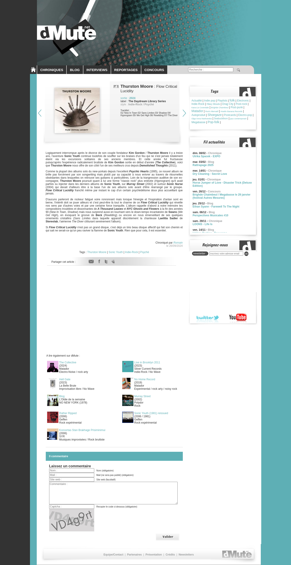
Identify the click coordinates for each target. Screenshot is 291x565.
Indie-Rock (131, 252)
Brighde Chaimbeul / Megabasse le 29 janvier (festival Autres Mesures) (222, 196)
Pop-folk (213, 122)
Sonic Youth (115, 252)
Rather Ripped (68, 413)
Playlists (222, 100)
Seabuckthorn (221, 118)
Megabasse (199, 122)
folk (232, 100)
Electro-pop (245, 115)
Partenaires (134, 554)
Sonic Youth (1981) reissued (151, 413)
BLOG (75, 70)
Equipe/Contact (113, 554)
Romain (178, 242)
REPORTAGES (126, 70)
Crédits (170, 554)
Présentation (153, 554)
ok (246, 253)
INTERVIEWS (97, 70)
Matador (197, 111)
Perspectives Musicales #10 (210, 215)
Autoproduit (198, 115)
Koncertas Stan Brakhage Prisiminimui (82, 430)
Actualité (197, 100)
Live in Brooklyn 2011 (147, 362)
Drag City (228, 104)
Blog (62, 396)
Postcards (230, 115)
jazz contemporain (238, 119)
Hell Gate (65, 379)
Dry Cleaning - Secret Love (210, 173)
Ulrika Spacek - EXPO (206, 156)
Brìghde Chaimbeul (219, 107)
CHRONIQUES (51, 70)
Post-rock (241, 104)
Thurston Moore (96, 252)
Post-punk (237, 107)
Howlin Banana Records (231, 111)
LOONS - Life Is (203, 224)
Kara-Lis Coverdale (200, 107)
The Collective (67, 362)
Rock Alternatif (211, 111)
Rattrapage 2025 (203, 165)
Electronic (243, 100)
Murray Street (142, 396)
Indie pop (209, 100)
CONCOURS (154, 70)
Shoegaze (215, 115)
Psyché (144, 252)
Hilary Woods (213, 104)
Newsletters (186, 554)
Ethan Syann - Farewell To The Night (216, 206)
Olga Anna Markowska (202, 119)
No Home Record (144, 379)
